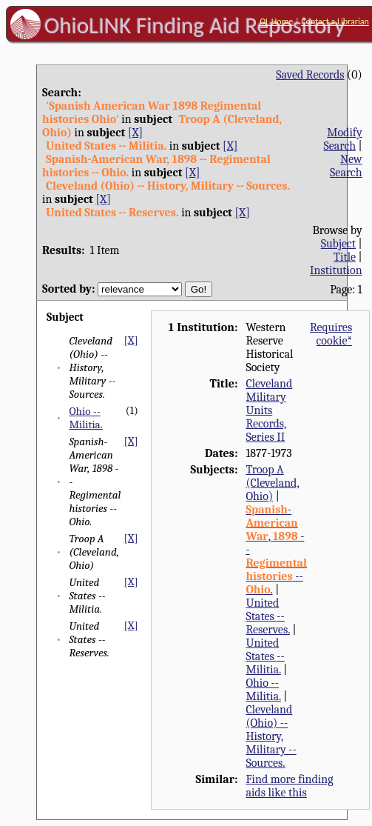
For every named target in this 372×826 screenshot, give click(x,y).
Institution (336, 270)
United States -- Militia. (265, 656)
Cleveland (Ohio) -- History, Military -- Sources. (271, 736)
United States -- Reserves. (268, 616)
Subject (338, 243)
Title (345, 257)
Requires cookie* (331, 334)
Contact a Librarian (335, 21)
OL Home (276, 21)
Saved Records (310, 74)
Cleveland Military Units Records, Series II (269, 410)
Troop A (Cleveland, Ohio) (272, 483)
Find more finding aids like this (289, 786)
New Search (346, 166)
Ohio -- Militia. (85, 417)
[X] (135, 132)
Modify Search (343, 139)
